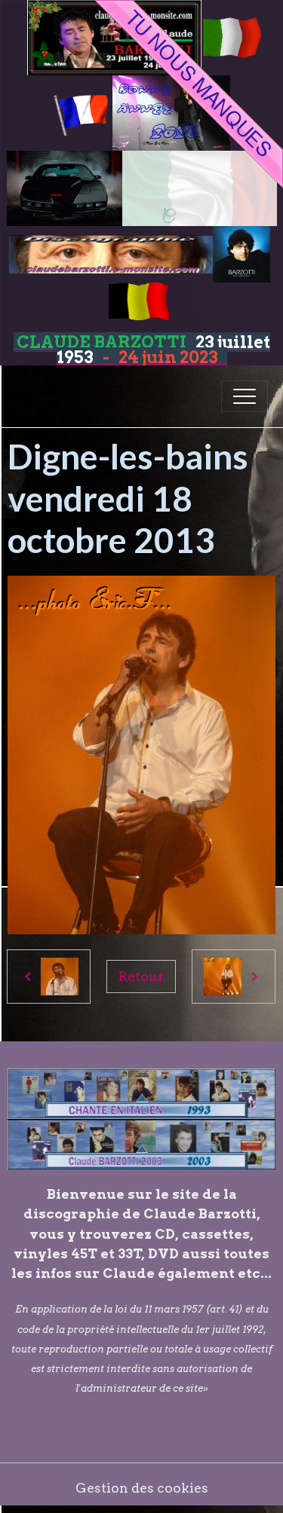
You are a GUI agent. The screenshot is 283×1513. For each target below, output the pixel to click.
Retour (141, 976)
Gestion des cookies (141, 1488)
